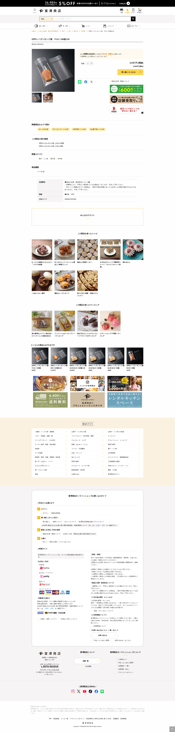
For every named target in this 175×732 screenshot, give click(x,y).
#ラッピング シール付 (60, 129)
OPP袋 (83, 31)
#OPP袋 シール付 (79, 129)
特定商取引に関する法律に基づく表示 (98, 718)
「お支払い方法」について (67, 619)
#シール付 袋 (43, 129)
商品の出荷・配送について (119, 81)
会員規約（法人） (123, 669)
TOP (50, 718)
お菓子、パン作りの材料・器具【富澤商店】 (45, 31)
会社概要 (87, 666)
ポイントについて (69, 522)
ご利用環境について (98, 626)
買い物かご (45, 522)
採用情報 (123, 718)
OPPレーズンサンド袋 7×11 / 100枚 (50, 143)
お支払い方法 (66, 534)
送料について (56, 522)
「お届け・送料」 (100, 525)
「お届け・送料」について (47, 619)
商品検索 (56, 718)
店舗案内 (116, 718)
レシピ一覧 (64, 718)
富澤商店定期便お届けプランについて (90, 522)
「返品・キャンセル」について (102, 611)
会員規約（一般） (123, 666)
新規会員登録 (55, 513)
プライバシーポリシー (125, 672)
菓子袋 (76, 31)
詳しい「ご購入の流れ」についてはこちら (56, 542)
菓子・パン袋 (66, 31)
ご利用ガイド (122, 659)
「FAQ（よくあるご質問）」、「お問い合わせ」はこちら (111, 640)
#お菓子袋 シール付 (97, 129)
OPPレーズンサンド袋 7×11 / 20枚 (50, 146)
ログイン (45, 513)
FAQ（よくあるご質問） (125, 662)
